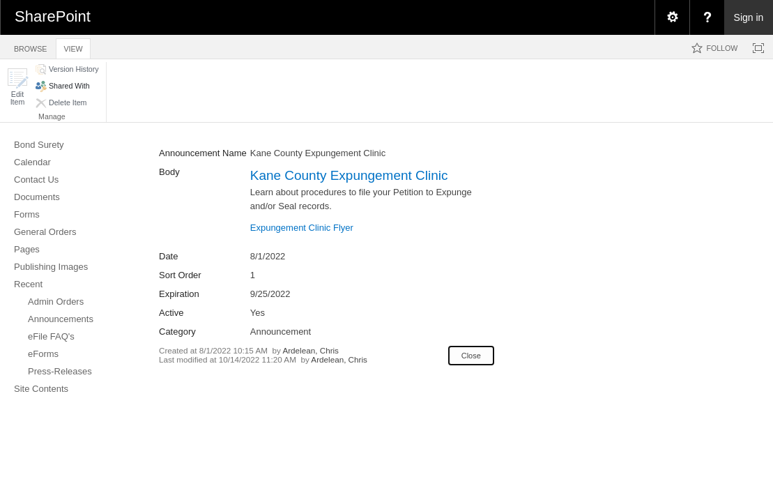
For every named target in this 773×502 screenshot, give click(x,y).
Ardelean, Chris (310, 350)
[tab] (30, 46)
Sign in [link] (749, 17)
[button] (17, 87)
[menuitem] (672, 17)
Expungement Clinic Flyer (301, 227)
